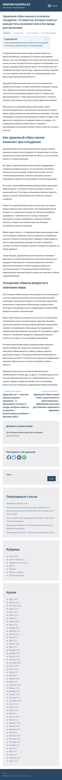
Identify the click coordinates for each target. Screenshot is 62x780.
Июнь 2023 (13, 672)
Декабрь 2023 (14, 653)
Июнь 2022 (13, 710)
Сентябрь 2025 (15, 606)
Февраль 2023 (15, 685)
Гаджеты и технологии (18, 563)
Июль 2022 (13, 707)
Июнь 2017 (13, 748)
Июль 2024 (13, 637)
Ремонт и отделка (16, 572)
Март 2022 (13, 720)
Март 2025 (13, 625)
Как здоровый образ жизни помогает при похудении (26, 43)
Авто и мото (14, 556)
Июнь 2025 (13, 615)
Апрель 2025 (14, 621)
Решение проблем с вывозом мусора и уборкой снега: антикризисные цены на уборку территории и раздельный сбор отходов (30, 510)
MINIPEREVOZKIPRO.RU (16, 4)
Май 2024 (13, 640)
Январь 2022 (14, 726)
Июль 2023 (13, 669)
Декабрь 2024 (14, 631)
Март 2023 (13, 682)
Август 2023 (14, 666)
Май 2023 (13, 675)
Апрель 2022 (14, 716)
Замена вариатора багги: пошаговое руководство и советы (30, 532)
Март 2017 (13, 755)
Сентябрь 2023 (15, 663)
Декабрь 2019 (14, 735)
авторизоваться (12, 435)
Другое (12, 566)
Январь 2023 (14, 688)
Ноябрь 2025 (14, 602)
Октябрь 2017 (14, 745)
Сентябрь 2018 (15, 742)
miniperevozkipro (32, 33)
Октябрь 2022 (14, 697)
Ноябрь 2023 (14, 656)
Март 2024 (13, 647)
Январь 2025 (14, 628)
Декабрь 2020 (14, 729)
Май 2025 (13, 618)
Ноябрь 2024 (14, 634)
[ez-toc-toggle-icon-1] (45, 39)
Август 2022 (14, 704)
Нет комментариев (49, 33)
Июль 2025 (13, 612)
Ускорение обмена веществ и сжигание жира (24, 45)
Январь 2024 (14, 650)
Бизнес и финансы (16, 559)
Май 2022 (13, 713)
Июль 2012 (13, 761)
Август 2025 (14, 609)
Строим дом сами (16, 575)
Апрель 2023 (14, 678)
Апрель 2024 (14, 644)
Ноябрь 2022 (14, 694)
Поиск (8, 474)
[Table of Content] (46, 39)
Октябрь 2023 (14, 659)
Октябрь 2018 (14, 739)
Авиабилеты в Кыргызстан (17, 503)
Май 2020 (13, 732)
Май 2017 (12, 751)
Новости (7, 33)
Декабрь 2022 (14, 691)
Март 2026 (13, 599)
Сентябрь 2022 (15, 701)
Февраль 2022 (15, 723)
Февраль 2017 (14, 758)
